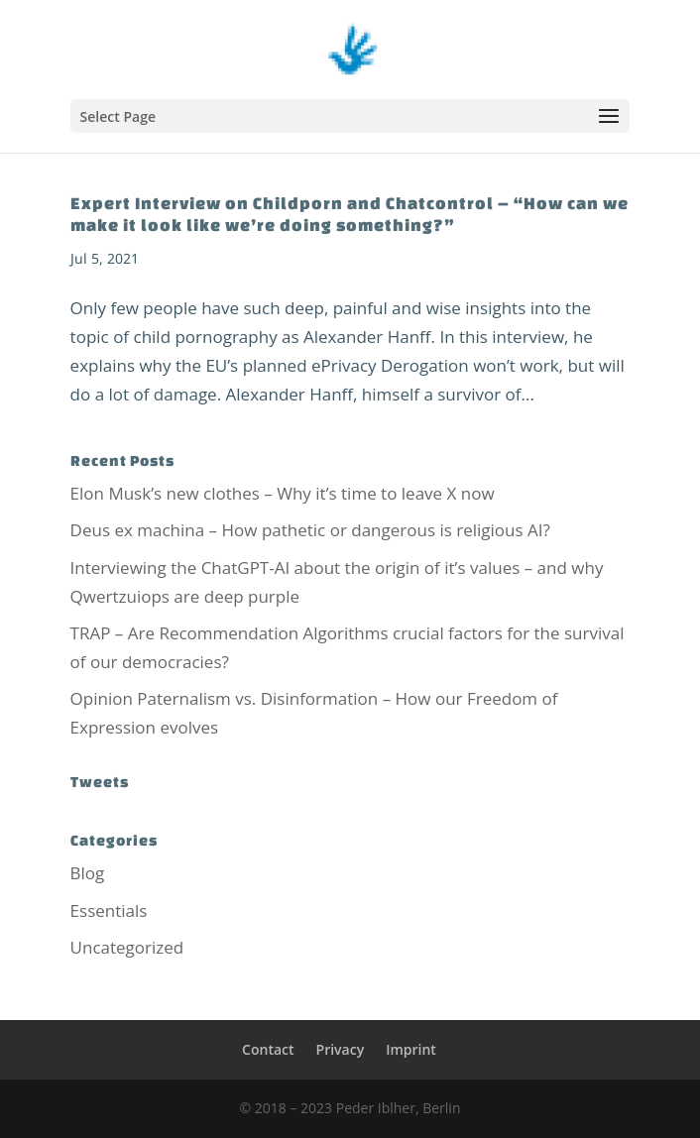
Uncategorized (127, 947)
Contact (267, 1049)
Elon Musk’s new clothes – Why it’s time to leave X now (282, 493)
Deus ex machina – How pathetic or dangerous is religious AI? (310, 529)
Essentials (109, 910)
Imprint (411, 1049)
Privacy (340, 1049)
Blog (87, 872)
